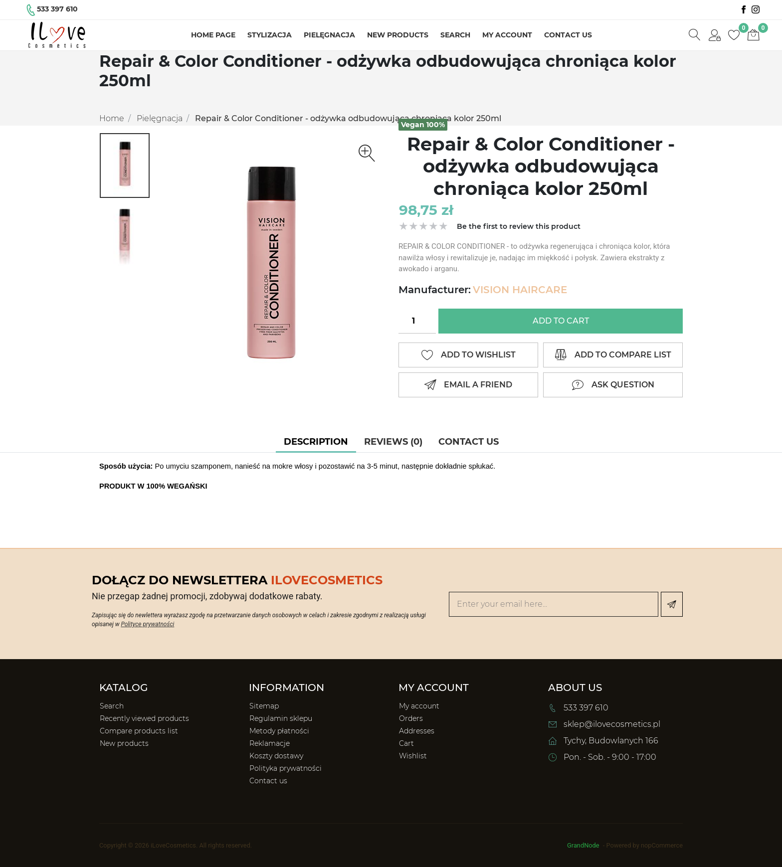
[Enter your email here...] (553, 604)
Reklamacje (269, 743)
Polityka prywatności (285, 768)
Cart (406, 743)
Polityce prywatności (147, 624)
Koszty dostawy (276, 755)
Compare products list (139, 730)
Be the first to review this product (519, 226)
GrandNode (583, 845)
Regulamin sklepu (280, 718)
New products (397, 34)
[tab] (316, 442)
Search (455, 34)
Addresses (416, 730)
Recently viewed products (144, 718)
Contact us (568, 34)
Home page (213, 34)
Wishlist (413, 755)
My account (507, 34)
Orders (411, 718)
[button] (715, 35)
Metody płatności (279, 730)
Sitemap (264, 705)
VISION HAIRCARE (520, 290)
